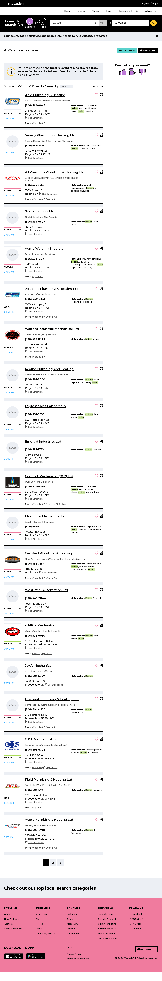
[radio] (123, 72)
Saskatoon (72, 914)
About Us (9, 924)
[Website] (38, 123)
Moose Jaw (72, 924)
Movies (81, 11)
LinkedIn (135, 928)
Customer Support (107, 938)
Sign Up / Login (150, 3)
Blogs (109, 11)
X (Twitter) (136, 919)
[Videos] (36, 653)
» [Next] (60, 863)
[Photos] (50, 504)
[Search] (153, 23)
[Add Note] (101, 95)
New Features (11, 919)
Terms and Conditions (78, 959)
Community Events (128, 11)
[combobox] (74, 23)
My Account (42, 914)
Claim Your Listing (107, 924)
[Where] (130, 23)
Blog (38, 919)
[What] (74, 23)
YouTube (135, 924)
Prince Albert (73, 933)
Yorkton (71, 928)
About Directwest (13, 928)
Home (67, 11)
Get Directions (34, 117)
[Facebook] (59, 767)
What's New (151, 11)
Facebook (135, 914)
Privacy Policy (74, 954)
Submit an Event (106, 933)
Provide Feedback (107, 919)
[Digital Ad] (51, 199)
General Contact (106, 914)
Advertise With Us (107, 928)
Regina (70, 919)
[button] (103, 23)
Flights (95, 11)
